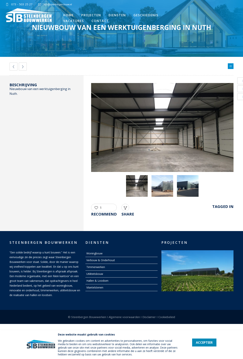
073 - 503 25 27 (21, 4)
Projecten (91, 15)
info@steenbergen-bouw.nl (58, 4)
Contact (100, 21)
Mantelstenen (94, 287)
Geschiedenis (145, 15)
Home (68, 15)
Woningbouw (94, 253)
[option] (162, 128)
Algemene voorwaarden (124, 317)
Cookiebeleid (166, 317)
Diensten (117, 15)
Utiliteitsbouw (94, 274)
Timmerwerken (95, 267)
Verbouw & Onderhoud (100, 260)
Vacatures (73, 21)
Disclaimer (149, 317)
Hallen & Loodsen (97, 280)
